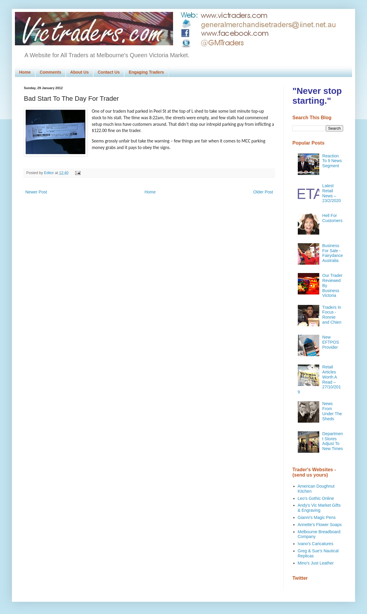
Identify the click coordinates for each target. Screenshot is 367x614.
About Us (79, 72)
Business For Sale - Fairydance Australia (332, 253)
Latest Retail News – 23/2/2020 (331, 193)
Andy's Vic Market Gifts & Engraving (319, 508)
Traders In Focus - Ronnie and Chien (331, 315)
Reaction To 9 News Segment (332, 161)
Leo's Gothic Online (316, 498)
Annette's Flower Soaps (320, 524)
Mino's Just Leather (316, 563)
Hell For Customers (332, 218)
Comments (50, 72)
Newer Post (36, 192)
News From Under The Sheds (332, 411)
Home (25, 72)
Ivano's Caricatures (315, 543)
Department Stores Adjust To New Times (332, 441)
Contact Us (109, 72)
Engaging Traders (146, 72)
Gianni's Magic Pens (317, 517)
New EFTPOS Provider (330, 342)
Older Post (263, 192)
